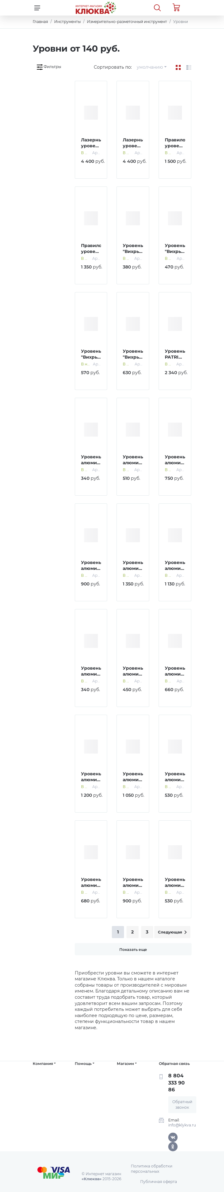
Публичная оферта (158, 1181)
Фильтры (49, 67)
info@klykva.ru (182, 1125)
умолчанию (150, 67)
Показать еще (133, 949)
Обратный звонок (182, 1104)
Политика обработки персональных (151, 1169)
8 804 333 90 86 (176, 1083)
